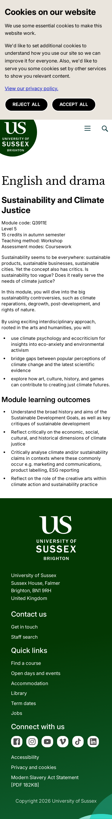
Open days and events (35, 673)
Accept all (73, 104)
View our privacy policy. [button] (31, 88)
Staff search (24, 637)
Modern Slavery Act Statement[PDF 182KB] (45, 781)
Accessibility (25, 757)
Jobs (16, 713)
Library (19, 693)
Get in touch (24, 627)
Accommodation (29, 683)
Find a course (26, 663)
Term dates (23, 703)
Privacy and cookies (33, 767)
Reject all (26, 104)
